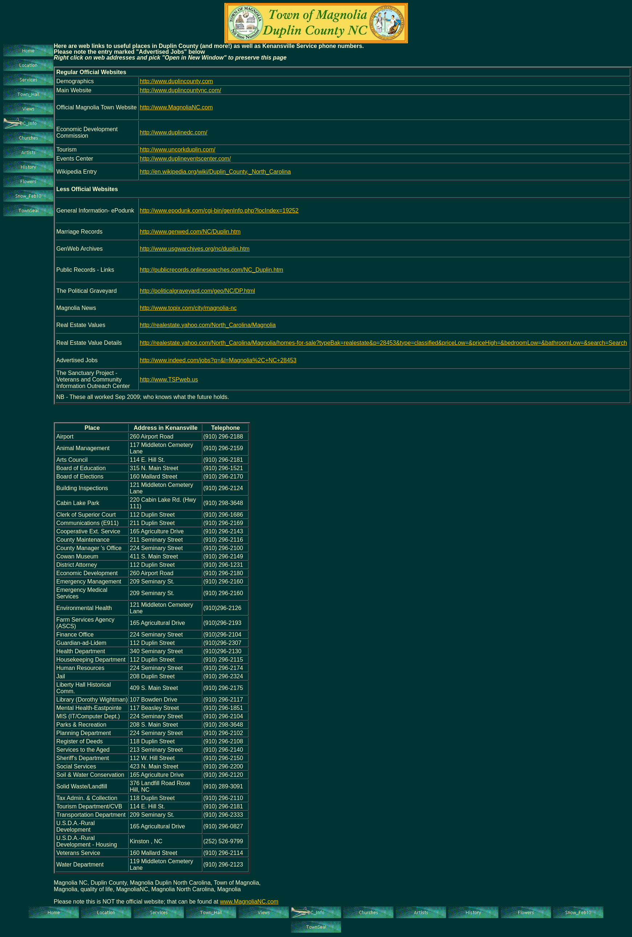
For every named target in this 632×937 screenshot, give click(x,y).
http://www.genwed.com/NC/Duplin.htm (190, 232)
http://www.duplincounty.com (176, 81)
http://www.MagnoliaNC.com (176, 107)
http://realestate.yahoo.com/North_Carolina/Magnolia (208, 325)
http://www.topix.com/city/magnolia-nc (188, 308)
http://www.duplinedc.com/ (173, 132)
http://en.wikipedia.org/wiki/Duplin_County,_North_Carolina (215, 172)
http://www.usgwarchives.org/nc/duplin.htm (195, 249)
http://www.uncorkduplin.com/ (177, 149)
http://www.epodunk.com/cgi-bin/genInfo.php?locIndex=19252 (219, 210)
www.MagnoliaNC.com (249, 901)
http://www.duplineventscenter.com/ (185, 159)
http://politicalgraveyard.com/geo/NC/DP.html (197, 291)
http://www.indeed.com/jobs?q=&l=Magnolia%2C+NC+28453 (218, 360)
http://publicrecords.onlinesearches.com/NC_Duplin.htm (211, 270)
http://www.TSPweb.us (169, 379)
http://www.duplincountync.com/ (180, 90)
